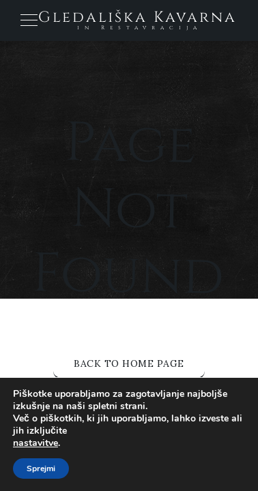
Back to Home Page (129, 363)
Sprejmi (41, 468)
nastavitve (35, 443)
